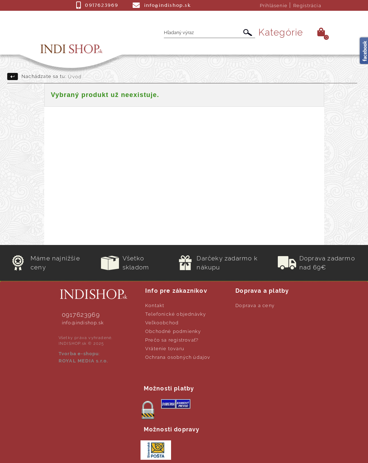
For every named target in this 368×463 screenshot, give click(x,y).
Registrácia (307, 5)
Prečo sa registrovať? (171, 340)
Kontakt (154, 305)
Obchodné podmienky (173, 331)
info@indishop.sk (83, 322)
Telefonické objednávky (175, 314)
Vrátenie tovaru (164, 348)
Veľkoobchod (162, 322)
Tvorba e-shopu (79, 353)
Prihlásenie (274, 5)
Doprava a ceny (255, 305)
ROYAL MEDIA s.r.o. (84, 361)
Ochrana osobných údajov (178, 357)
